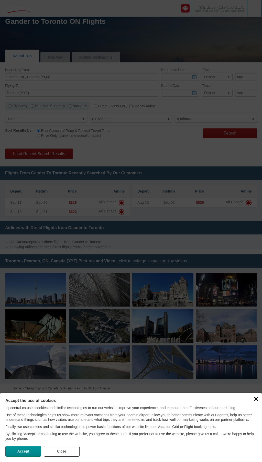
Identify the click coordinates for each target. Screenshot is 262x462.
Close (61, 451)
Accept (23, 451)
